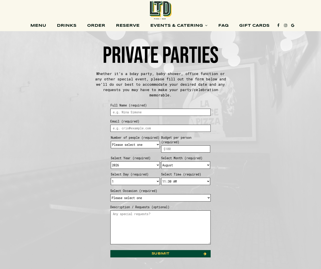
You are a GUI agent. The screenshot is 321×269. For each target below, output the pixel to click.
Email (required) (125, 121)
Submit (160, 253)
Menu (38, 25)
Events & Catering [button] (179, 25)
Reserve (128, 25)
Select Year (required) (131, 158)
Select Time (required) (181, 174)
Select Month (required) (182, 158)
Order (96, 25)
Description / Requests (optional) (140, 207)
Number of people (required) (135, 137)
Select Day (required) (130, 174)
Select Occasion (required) (133, 191)
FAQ (223, 25)
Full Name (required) (128, 105)
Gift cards (254, 25)
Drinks (66, 25)
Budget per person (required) (176, 139)
